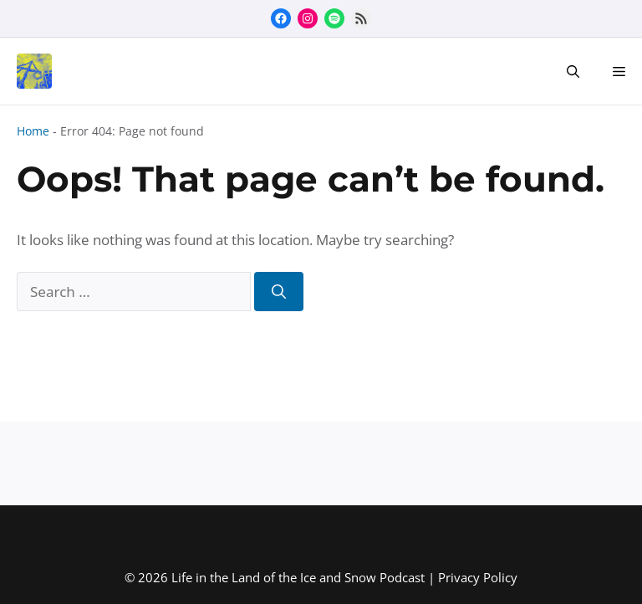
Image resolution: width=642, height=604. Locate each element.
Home (33, 131)
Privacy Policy (477, 577)
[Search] (278, 292)
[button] (573, 71)
